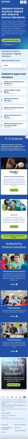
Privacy (3, 432)
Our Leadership (4, 417)
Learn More (14, 190)
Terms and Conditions (19, 430)
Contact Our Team (14, 384)
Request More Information (11, 40)
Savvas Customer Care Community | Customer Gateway (13, 418)
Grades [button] (14, 65)
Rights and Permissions (20, 424)
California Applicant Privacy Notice (6, 428)
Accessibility (4, 424)
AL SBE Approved (8, 44)
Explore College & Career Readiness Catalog (14, 236)
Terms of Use (17, 427)
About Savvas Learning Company (8, 415)
